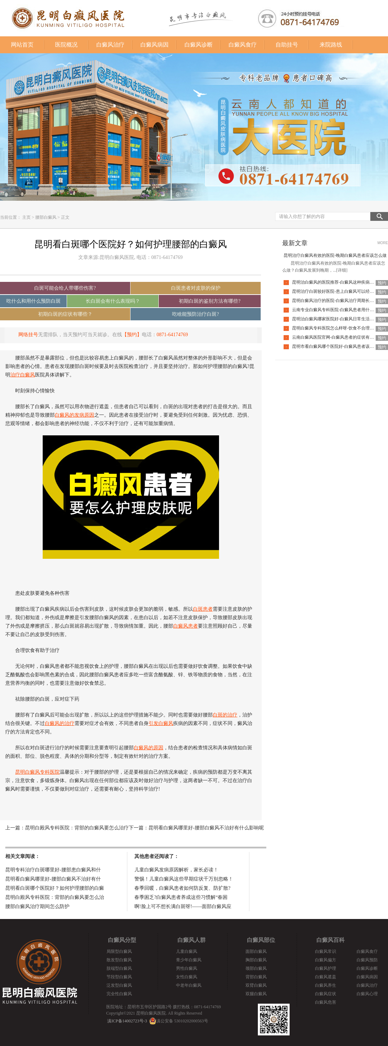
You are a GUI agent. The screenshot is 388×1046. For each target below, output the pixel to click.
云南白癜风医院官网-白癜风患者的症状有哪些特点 (339, 337)
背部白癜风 (256, 976)
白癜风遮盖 (325, 976)
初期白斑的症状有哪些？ (65, 314)
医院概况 (66, 45)
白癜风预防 (367, 959)
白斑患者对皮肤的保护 (195, 288)
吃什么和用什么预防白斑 (33, 301)
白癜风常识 (325, 951)
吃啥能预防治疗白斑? (195, 314)
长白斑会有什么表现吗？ (113, 301)
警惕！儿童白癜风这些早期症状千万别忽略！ (183, 879)
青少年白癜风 (188, 959)
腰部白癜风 (45, 217)
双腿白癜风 (256, 993)
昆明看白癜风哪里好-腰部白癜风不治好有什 (53, 879)
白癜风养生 (325, 985)
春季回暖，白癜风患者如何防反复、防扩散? (182, 888)
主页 (26, 217)
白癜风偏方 (325, 959)
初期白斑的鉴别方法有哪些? (209, 301)
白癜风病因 (154, 45)
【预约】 (132, 334)
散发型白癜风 (119, 959)
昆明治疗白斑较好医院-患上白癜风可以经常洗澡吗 (339, 291)
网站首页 (22, 45)
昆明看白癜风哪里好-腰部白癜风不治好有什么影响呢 (206, 827)
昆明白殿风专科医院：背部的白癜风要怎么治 (54, 897)
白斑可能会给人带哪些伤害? (65, 288)
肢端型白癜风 (119, 968)
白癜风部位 (261, 940)
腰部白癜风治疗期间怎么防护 (37, 906)
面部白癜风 (256, 951)
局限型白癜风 (119, 951)
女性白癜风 (186, 976)
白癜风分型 (122, 940)
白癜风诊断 (198, 45)
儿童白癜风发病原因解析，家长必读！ (176, 869)
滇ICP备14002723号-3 (127, 1020)
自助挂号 (286, 45)
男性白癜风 (186, 968)
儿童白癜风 (186, 951)
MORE (382, 243)
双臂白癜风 (256, 985)
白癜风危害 (325, 1002)
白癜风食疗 (243, 45)
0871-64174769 (172, 334)
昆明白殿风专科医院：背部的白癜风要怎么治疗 (77, 827)
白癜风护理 (325, 968)
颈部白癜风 (256, 968)
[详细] (341, 270)
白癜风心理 (367, 993)
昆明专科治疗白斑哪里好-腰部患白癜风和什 (53, 869)
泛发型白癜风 (119, 985)
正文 (65, 217)
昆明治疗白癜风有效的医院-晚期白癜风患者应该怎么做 (335, 255)
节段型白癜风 (119, 976)
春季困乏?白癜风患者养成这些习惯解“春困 (181, 897)
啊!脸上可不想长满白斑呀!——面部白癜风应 (182, 906)
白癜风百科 (330, 940)
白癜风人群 (191, 940)
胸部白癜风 (256, 959)
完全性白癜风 (119, 993)
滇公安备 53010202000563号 (182, 1020)
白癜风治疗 (110, 45)
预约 (382, 282)
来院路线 (331, 45)
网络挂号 (28, 334)
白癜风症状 (325, 993)
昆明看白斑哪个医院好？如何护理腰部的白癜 (54, 888)
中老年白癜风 (188, 985)
